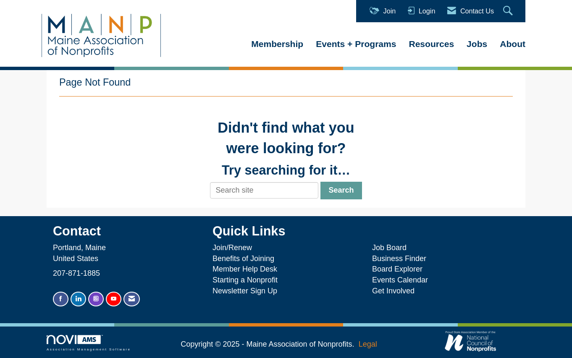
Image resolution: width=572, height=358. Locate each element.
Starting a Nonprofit (245, 280)
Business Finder (401, 258)
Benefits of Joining (243, 258)
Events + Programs (356, 44)
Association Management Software (89, 343)
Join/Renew (232, 247)
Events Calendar (400, 280)
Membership (277, 44)
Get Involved (393, 291)
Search (341, 190)
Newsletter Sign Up (245, 291)
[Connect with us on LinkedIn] (78, 299)
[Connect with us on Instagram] (96, 299)
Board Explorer (397, 269)
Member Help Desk (245, 269)
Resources (431, 44)
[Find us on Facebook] (60, 299)
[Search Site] (509, 11)
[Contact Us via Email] (131, 299)
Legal (368, 344)
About (512, 44)
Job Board (391, 247)
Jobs (477, 44)
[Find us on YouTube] (113, 299)
